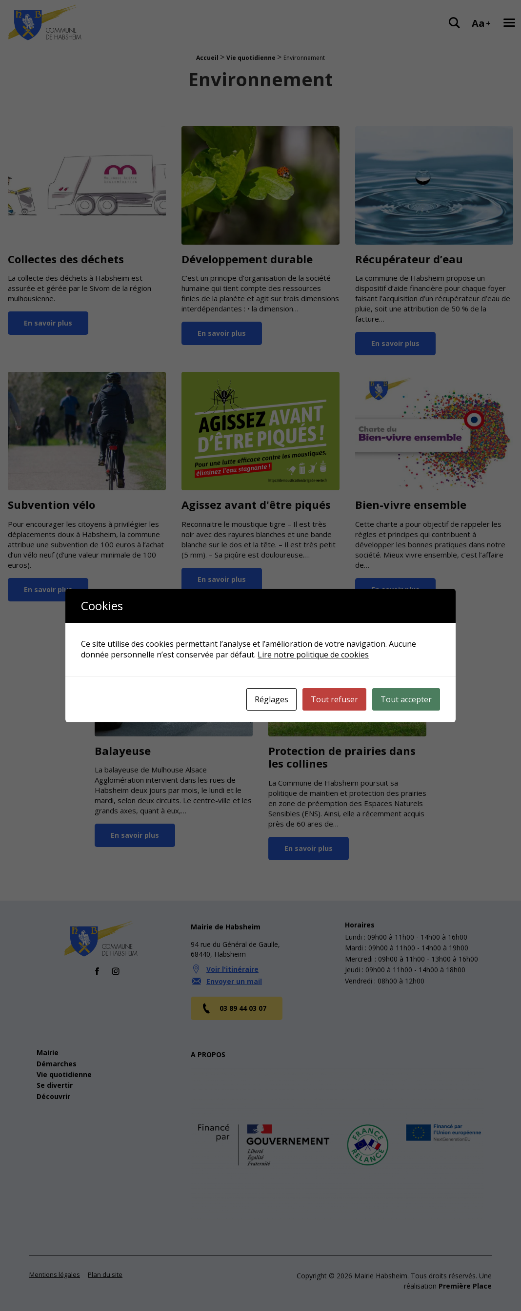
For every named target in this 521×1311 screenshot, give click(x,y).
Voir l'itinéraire (232, 959)
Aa (481, 23)
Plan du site (105, 1265)
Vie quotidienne (251, 58)
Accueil (207, 58)
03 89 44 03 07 (233, 999)
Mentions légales (54, 1265)
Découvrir (53, 1087)
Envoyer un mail (234, 972)
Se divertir (55, 1076)
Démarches (57, 1054)
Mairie (48, 1043)
